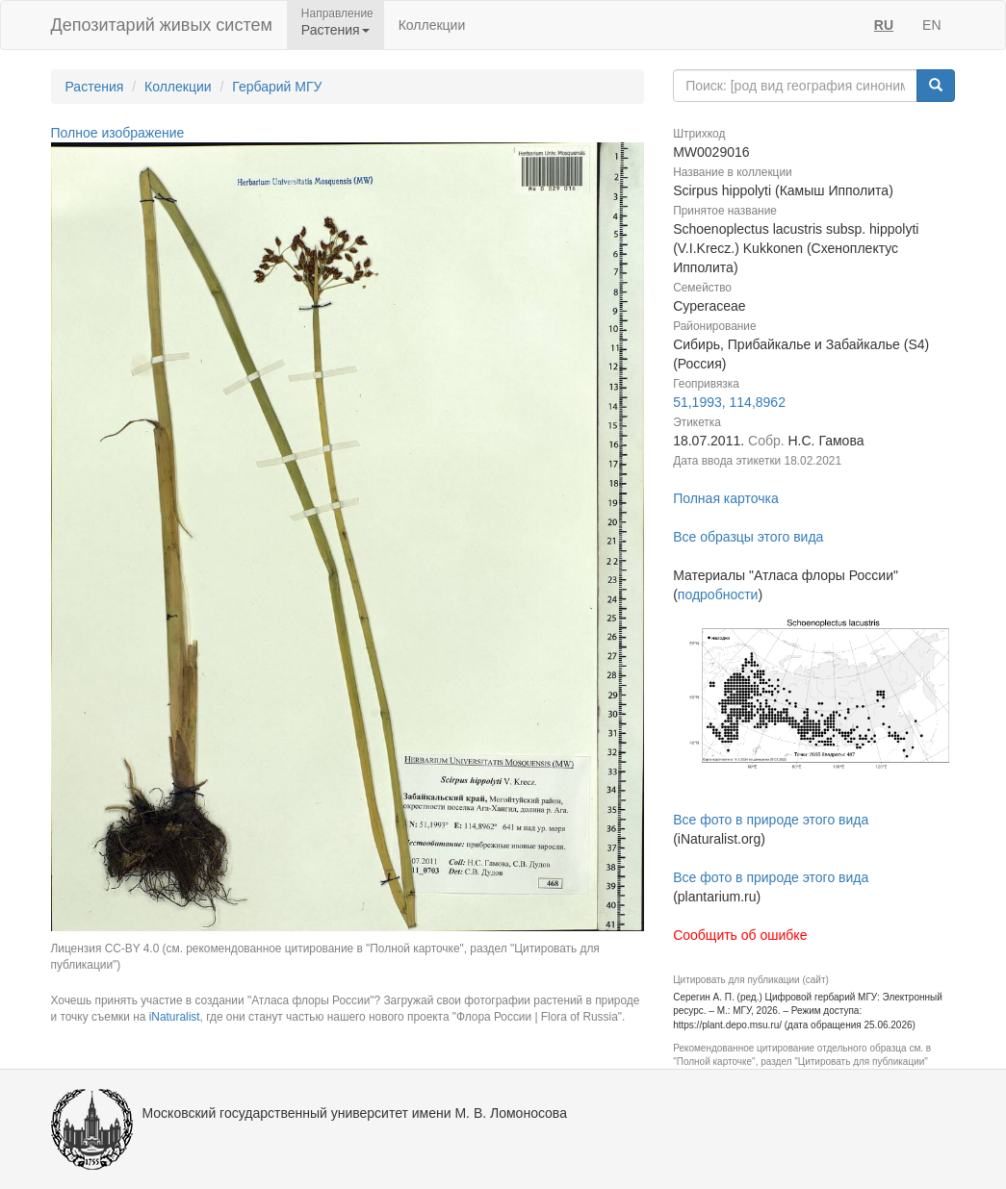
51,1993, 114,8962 (729, 402)
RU (883, 25)
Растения (94, 86)
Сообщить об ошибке (740, 935)
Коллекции (432, 25)
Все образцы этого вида (748, 536)
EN (931, 25)
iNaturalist (174, 1017)
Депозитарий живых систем (161, 25)
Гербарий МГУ (277, 86)
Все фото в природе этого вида (770, 819)
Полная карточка (726, 498)
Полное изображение (118, 132)
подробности (718, 594)
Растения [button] (335, 30)
